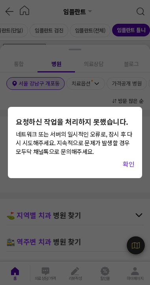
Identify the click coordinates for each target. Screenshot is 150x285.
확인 (128, 164)
